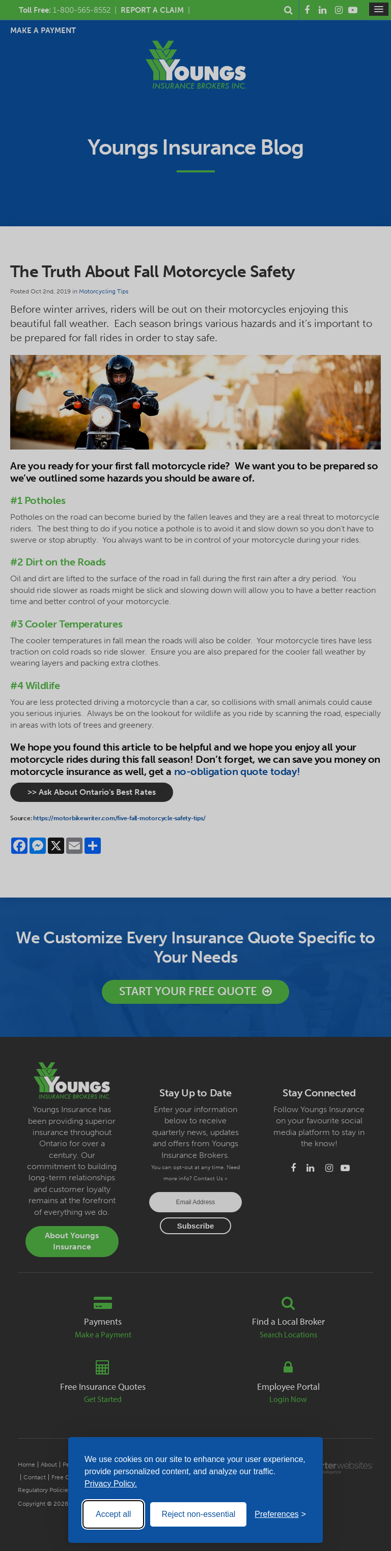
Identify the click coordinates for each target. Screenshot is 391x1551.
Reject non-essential (198, 1514)
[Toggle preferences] (280, 1514)
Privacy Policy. (111, 1483)
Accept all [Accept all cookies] (113, 1514)
